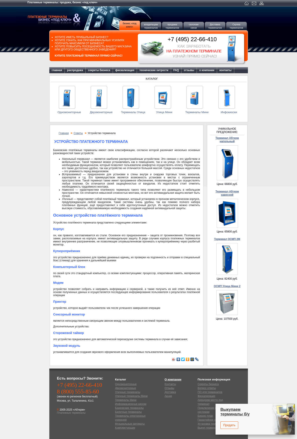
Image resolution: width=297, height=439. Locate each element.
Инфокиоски (229, 112)
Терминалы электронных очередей (130, 417)
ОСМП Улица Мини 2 (227, 286)
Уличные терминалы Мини (131, 396)
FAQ (176, 70)
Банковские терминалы (129, 407)
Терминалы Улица (133, 112)
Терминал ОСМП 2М (227, 239)
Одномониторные (69, 112)
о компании (206, 70)
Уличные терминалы (127, 392)
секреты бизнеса (99, 70)
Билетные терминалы (128, 411)
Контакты (170, 384)
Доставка (170, 392)
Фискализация (206, 396)
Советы (78, 133)
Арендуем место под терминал (210, 402)
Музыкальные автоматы (130, 423)
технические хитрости (153, 70)
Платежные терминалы (61, 18)
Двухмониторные (101, 112)
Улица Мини (165, 112)
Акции (168, 396)
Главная (64, 133)
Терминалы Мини (196, 112)
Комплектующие (125, 427)
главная (57, 70)
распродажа (75, 70)
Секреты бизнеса (208, 384)
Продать (229, 425)
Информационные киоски (130, 404)
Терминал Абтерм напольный (227, 139)
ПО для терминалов (210, 392)
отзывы (189, 70)
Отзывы (169, 388)
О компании (173, 379)
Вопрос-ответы (207, 388)
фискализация (124, 70)
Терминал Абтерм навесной (227, 193)
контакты (226, 70)
